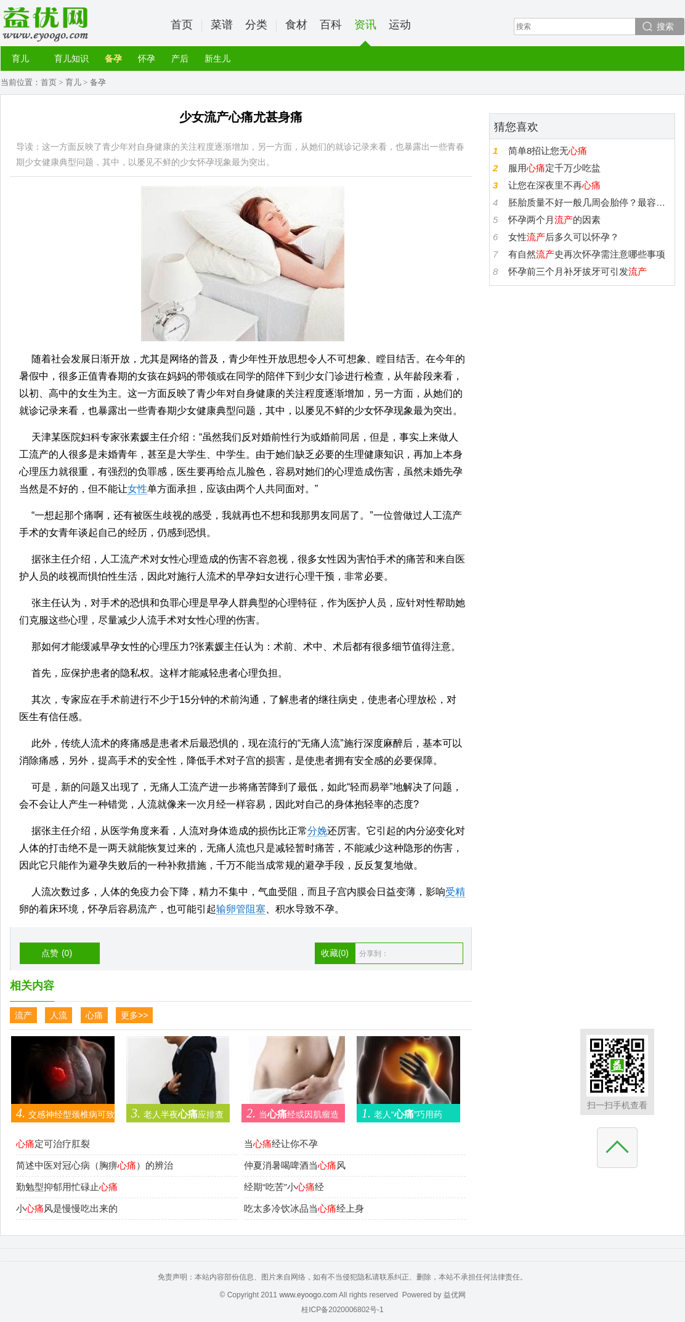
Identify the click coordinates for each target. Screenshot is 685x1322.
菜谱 (222, 24)
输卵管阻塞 (240, 909)
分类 (256, 24)
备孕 (113, 58)
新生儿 (217, 58)
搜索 (665, 26)
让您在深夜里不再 (554, 185)
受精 (455, 891)
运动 (400, 24)
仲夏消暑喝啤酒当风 (295, 1165)
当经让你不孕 (281, 1143)
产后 (179, 58)
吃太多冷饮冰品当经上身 (304, 1208)
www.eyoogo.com (308, 1295)
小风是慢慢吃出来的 (67, 1208)
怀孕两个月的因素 (554, 219)
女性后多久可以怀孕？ (563, 237)
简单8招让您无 (547, 150)
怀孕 (146, 58)
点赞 (56, 953)
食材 (296, 24)
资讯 (365, 32)
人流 (58, 1015)
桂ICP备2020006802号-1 (342, 1309)
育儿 (20, 58)
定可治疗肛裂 (53, 1143)
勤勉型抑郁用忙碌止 (67, 1187)
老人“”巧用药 (399, 1113)
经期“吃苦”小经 (284, 1187)
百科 (331, 24)
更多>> (134, 1015)
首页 (182, 24)
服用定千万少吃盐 (554, 168)
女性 (137, 489)
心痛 (94, 1015)
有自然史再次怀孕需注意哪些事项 (586, 254)
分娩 (317, 830)
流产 (23, 1015)
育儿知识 (71, 58)
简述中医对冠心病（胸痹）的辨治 (94, 1165)
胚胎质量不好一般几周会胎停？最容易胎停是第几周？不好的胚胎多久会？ (589, 202)
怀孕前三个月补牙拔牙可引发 (577, 271)
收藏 (335, 953)
